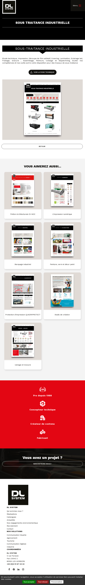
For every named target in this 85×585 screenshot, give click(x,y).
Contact (10, 529)
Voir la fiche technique (44, 72)
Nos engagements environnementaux (22, 523)
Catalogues (11, 517)
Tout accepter (28, 582)
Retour (42, 146)
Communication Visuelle (16, 535)
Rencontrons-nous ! (42, 464)
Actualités (11, 520)
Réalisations (12, 514)
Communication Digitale (16, 544)
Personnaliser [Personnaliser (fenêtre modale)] (56, 582)
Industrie (10, 547)
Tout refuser (43, 582)
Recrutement (12, 526)
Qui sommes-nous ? (15, 511)
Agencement (12, 538)
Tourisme (10, 541)
